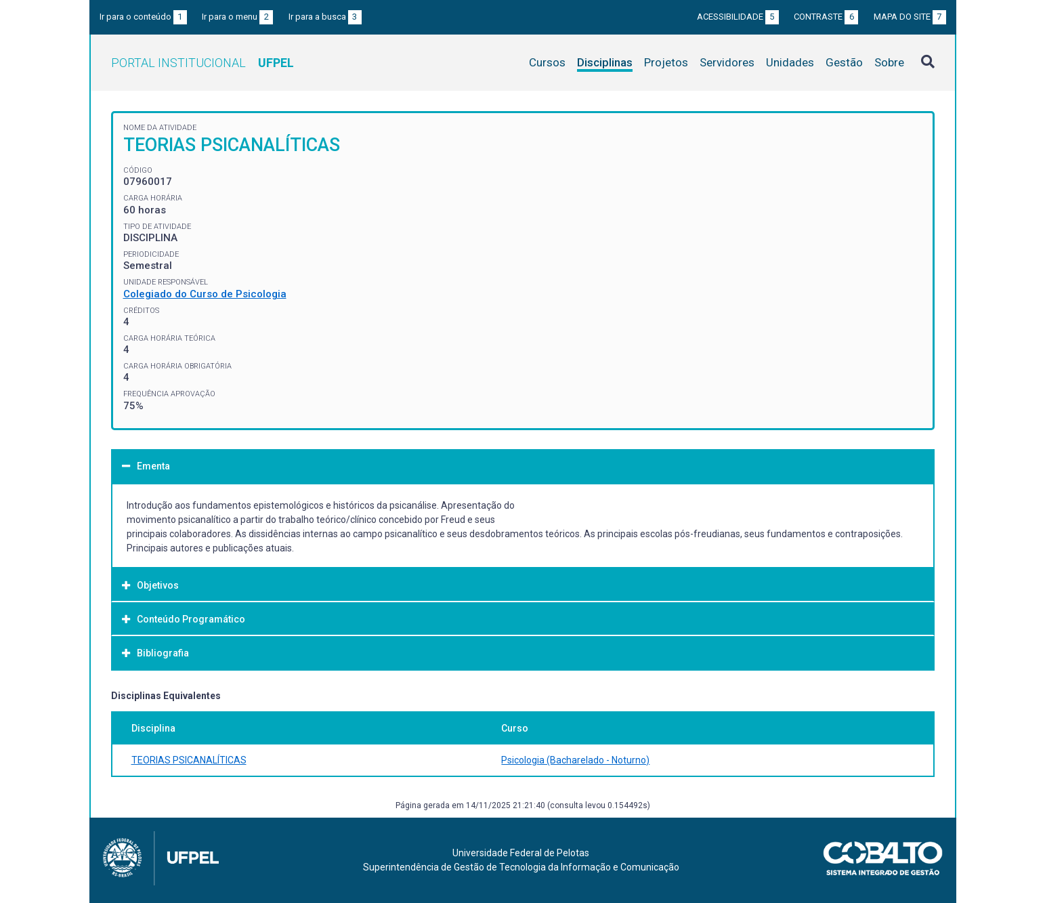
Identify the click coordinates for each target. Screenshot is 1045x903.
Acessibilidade (738, 17)
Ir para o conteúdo (143, 17)
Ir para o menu (237, 17)
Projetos (666, 62)
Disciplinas (605, 62)
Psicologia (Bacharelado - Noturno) (575, 760)
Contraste (826, 17)
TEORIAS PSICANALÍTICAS (189, 760)
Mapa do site (910, 17)
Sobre (889, 62)
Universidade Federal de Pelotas (520, 852)
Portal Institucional (202, 63)
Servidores (727, 62)
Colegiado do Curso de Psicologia (204, 294)
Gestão (844, 62)
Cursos (547, 62)
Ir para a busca (325, 17)
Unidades (790, 62)
